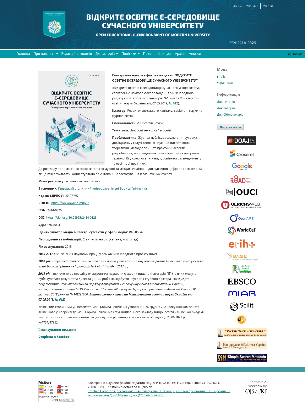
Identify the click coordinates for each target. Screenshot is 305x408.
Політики (129, 53)
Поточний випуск (157, 53)
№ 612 (173, 103)
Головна (23, 53)
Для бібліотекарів (230, 114)
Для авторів (105, 53)
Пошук (295, 54)
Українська (225, 83)
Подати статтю (230, 127)
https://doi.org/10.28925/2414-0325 (71, 217)
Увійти (268, 6)
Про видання (44, 53)
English (222, 76)
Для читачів (226, 101)
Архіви (180, 53)
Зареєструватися (245, 6)
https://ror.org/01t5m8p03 (70, 203)
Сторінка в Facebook (54, 336)
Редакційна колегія (76, 53)
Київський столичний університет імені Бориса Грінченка (102, 188)
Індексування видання (57, 329)
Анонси (195, 53)
